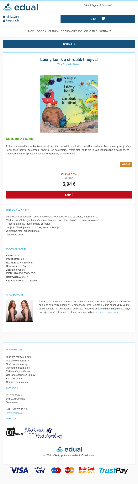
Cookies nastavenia (17, 382)
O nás (93, 31)
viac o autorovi (109, 312)
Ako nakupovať (14, 378)
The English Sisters (69, 64)
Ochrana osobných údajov (20, 374)
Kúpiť (69, 194)
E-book (41, 31)
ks (97, 18)
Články (53, 31)
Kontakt (105, 31)
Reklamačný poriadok (18, 371)
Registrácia (11, 20)
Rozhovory (69, 31)
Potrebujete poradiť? (17, 360)
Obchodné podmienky (18, 367)
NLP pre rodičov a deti (18, 356)
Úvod (30, 31)
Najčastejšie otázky (16, 364)
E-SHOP (83, 31)
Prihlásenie (11, 16)
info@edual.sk (14, 413)
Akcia (126, 164)
